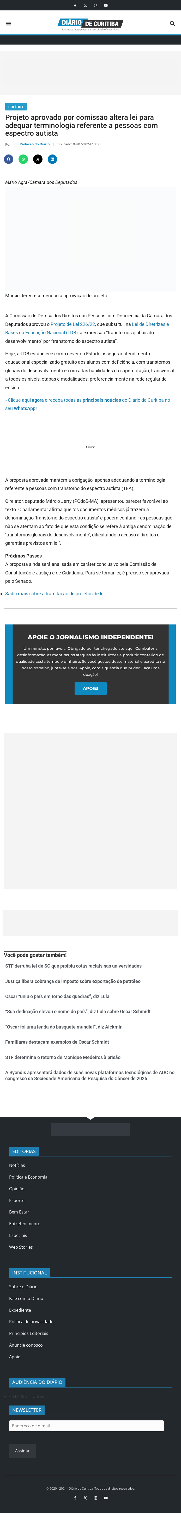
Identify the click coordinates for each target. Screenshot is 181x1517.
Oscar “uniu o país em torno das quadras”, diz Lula (57, 998)
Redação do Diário (35, 145)
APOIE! (90, 689)
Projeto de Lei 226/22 (73, 326)
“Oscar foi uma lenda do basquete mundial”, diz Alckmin (64, 1028)
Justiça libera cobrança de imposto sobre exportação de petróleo (73, 982)
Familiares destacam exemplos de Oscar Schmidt (57, 1043)
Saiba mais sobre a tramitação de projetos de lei (55, 595)
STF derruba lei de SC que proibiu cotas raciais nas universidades (73, 967)
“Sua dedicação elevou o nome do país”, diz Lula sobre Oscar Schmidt (77, 1013)
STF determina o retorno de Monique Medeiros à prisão (62, 1058)
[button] (8, 23)
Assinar (22, 1452)
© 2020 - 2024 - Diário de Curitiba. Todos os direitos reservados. (90, 1490)
